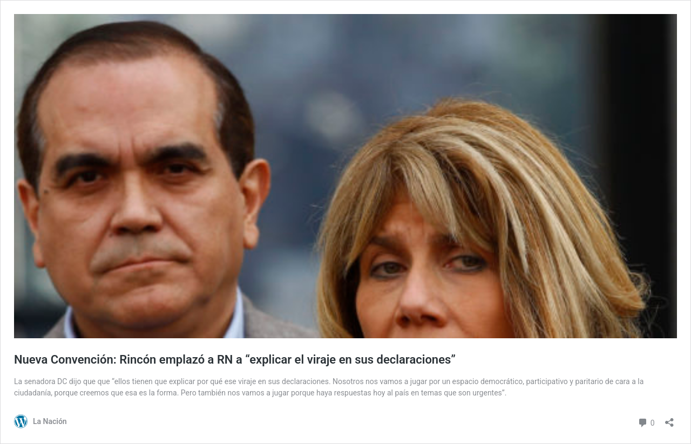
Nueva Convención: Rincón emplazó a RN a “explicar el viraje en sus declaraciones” (235, 359)
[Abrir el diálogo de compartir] (669, 419)
